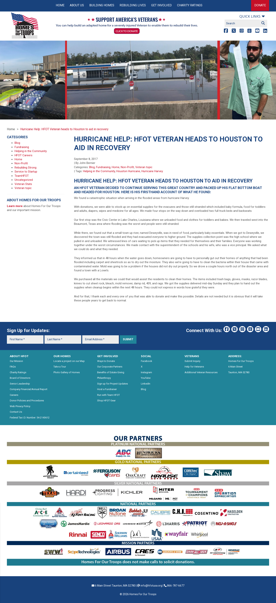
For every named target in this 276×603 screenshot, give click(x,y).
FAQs (13, 366)
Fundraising (103, 167)
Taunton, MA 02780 (238, 372)
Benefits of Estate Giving (110, 372)
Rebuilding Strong (25, 167)
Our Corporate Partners (109, 366)
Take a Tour (59, 366)
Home (60, 5)
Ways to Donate (106, 361)
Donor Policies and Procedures (27, 400)
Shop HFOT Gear (106, 400)
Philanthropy (104, 377)
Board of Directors (20, 377)
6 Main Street (235, 366)
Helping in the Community (99, 171)
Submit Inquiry (192, 361)
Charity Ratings (189, 5)
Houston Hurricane (128, 171)
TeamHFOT (22, 176)
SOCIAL (146, 356)
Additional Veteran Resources (201, 372)
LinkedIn (145, 383)
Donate (260, 5)
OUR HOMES (62, 356)
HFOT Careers (23, 155)
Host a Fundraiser (107, 389)
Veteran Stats (23, 184)
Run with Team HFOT (108, 395)
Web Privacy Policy (20, 406)
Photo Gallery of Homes (66, 372)
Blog (92, 167)
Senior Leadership (20, 383)
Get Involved (161, 5)
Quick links (249, 16)
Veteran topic (143, 167)
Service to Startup (26, 171)
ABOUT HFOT (19, 356)
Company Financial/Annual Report (28, 389)
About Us (77, 5)
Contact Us (16, 411)
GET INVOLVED (107, 356)
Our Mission (16, 361)
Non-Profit (127, 167)
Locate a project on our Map (69, 361)
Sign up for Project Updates (112, 383)
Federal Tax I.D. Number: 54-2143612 (29, 417)
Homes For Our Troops (241, 361)
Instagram (146, 372)
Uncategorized (24, 180)
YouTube (145, 377)
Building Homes (101, 5)
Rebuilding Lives (133, 5)
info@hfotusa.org (151, 585)
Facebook (146, 361)
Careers (14, 395)
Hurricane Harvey (152, 171)
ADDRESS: (235, 356)
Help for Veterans (194, 366)
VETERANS (192, 356)
